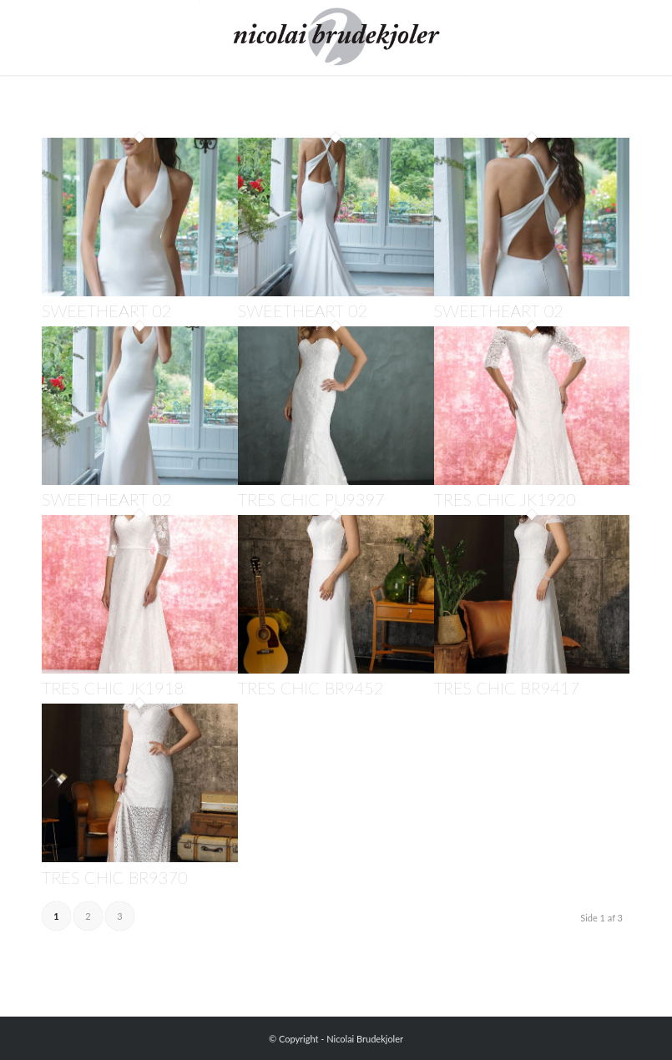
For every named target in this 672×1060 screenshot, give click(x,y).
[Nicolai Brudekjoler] (336, 37)
